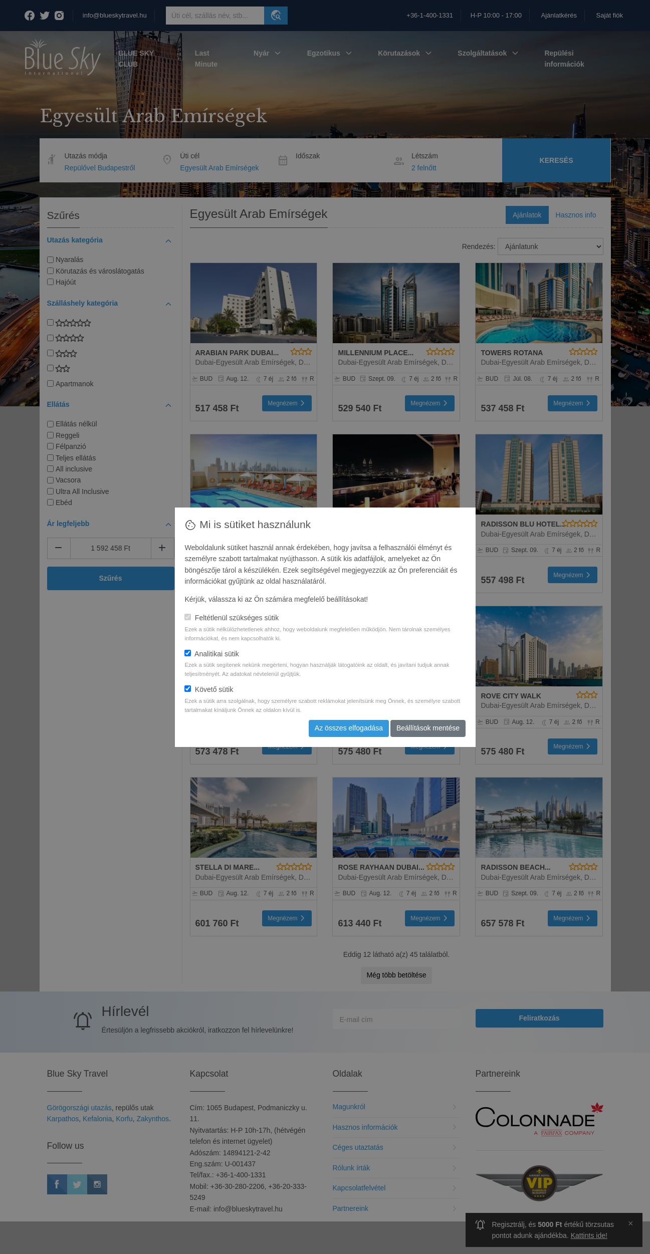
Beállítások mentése (428, 728)
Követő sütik (208, 689)
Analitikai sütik (211, 654)
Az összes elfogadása (349, 728)
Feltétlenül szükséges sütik (231, 618)
